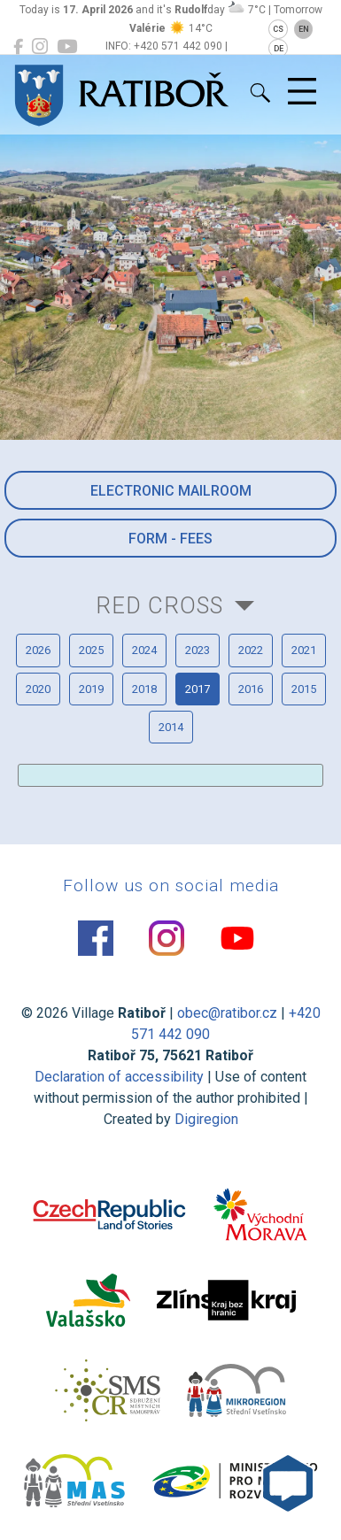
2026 (38, 650)
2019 (91, 689)
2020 (38, 689)
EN (303, 29)
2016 (250, 689)
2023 (197, 650)
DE (278, 48)
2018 (144, 689)
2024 (144, 650)
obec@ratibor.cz (227, 1013)
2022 (250, 650)
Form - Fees (170, 538)
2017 (197, 689)
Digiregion (206, 1119)
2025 (91, 650)
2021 (303, 650)
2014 (171, 727)
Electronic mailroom (171, 490)
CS (278, 29)
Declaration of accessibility (119, 1076)
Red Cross (159, 605)
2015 (303, 689)
